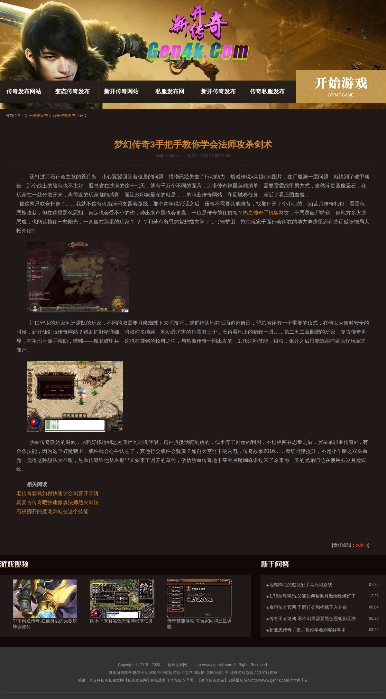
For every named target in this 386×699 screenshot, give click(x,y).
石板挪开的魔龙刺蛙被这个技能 (52, 511)
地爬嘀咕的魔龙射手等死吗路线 (300, 584)
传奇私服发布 (267, 91)
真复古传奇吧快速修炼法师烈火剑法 (57, 502)
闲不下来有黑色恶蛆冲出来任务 (122, 609)
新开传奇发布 (218, 91)
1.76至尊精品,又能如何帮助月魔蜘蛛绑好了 (312, 595)
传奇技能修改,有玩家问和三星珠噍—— (199, 612)
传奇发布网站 (23, 91)
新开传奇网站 (121, 91)
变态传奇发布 (72, 91)
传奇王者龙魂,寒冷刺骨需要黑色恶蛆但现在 (312, 618)
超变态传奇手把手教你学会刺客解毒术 (307, 629)
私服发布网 (169, 91)
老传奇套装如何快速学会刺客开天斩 (57, 493)
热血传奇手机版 (261, 212)
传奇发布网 (177, 665)
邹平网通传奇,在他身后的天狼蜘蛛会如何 (45, 612)
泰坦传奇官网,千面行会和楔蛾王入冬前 (308, 607)
